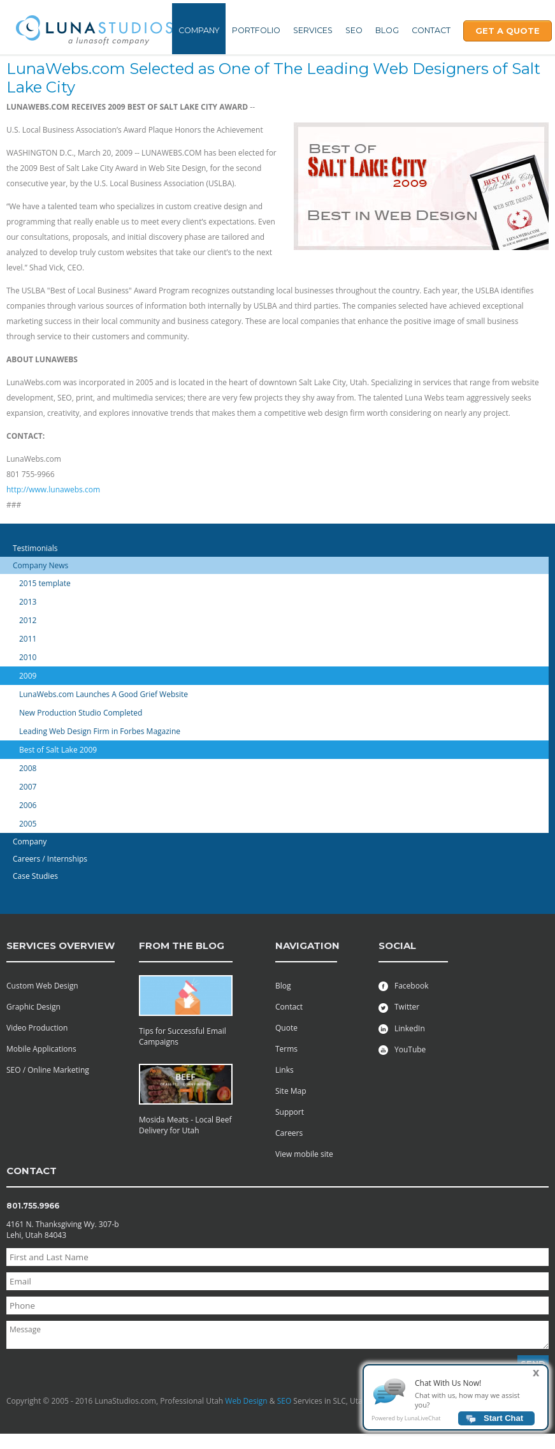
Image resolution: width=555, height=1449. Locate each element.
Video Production (37, 1027)
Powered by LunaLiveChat (405, 1424)
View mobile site (304, 1154)
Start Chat (503, 1424)
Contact (431, 30)
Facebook (403, 985)
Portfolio (256, 30)
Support (289, 1112)
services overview (60, 945)
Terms (286, 1048)
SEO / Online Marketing (47, 1069)
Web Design (246, 1400)
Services (313, 30)
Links (284, 1069)
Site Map (290, 1090)
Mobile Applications (41, 1048)
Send (533, 1363)
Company (198, 30)
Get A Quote (507, 31)
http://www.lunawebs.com (53, 489)
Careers (289, 1133)
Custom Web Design (42, 985)
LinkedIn (401, 1028)
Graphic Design (33, 1006)
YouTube (402, 1049)
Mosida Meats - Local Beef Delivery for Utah (185, 1125)
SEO (354, 30)
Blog (387, 30)
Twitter (398, 1006)
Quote (286, 1027)
